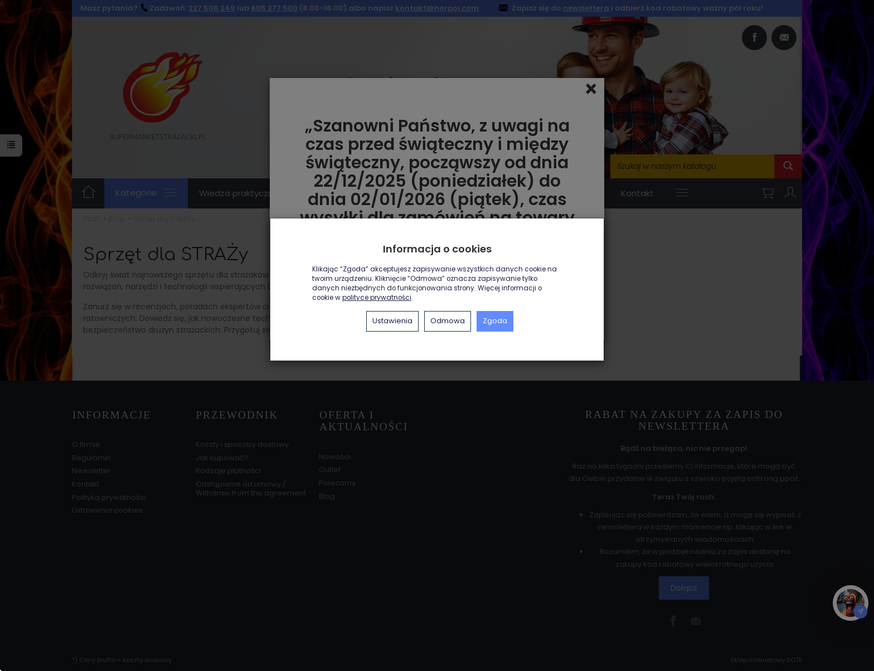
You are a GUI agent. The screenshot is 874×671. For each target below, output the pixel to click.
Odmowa (447, 320)
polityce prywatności (376, 297)
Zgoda (495, 320)
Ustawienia (392, 320)
